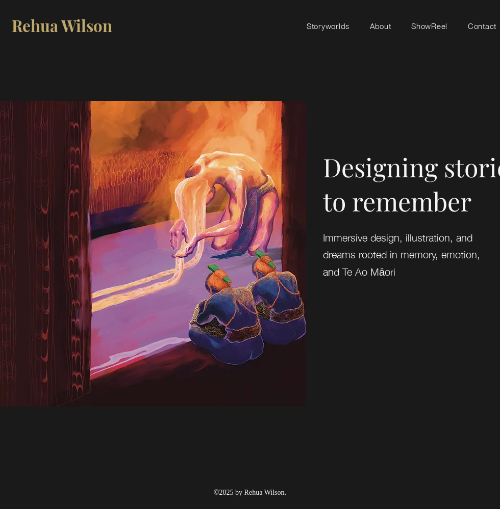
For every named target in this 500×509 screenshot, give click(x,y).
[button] (328, 25)
